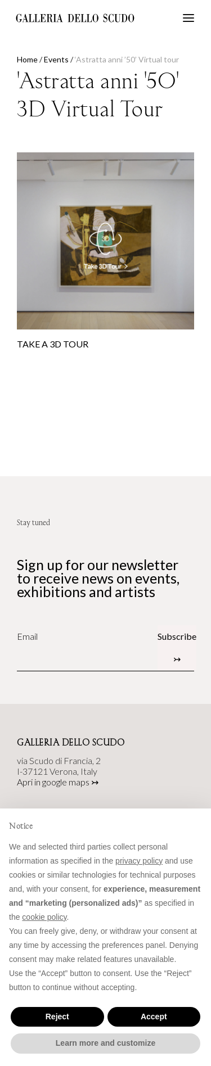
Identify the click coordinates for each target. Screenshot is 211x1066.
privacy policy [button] (139, 860)
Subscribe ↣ (177, 647)
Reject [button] (57, 1016)
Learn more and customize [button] (105, 1042)
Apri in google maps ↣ (57, 781)
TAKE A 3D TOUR (52, 343)
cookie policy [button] (44, 917)
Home (27, 59)
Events (56, 59)
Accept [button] (154, 1016)
